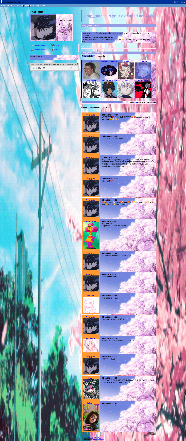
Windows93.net (98, 439)
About (89, 437)
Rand (20, 6)
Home (3, 6)
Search (43, 6)
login (90, 107)
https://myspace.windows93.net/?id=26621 (48, 58)
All (11, 6)
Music (32, 6)
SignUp (177, 2)
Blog (37, 6)
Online (26, 6)
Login (183, 2)
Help (93, 437)
